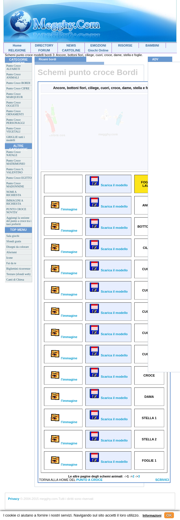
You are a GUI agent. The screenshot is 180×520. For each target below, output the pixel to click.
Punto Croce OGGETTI (13, 104)
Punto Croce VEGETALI (13, 130)
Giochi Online (98, 50)
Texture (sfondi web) (18, 274)
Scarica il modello (108, 185)
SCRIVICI (162, 479)
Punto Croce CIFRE (18, 88)
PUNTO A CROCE (89, 479)
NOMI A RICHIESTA (13, 193)
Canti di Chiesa (15, 279)
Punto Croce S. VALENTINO (15, 171)
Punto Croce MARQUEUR (14, 95)
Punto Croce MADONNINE (15, 185)
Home (17, 45)
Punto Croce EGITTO (19, 177)
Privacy (13, 498)
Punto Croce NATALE (13, 153)
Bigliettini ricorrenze (18, 268)
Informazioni (152, 515)
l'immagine (63, 209)
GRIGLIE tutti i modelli (15, 138)
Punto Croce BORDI (18, 83)
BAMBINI (152, 45)
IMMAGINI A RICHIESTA (14, 202)
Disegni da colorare (17, 246)
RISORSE (125, 45)
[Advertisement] (78, 132)
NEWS (71, 45)
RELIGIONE (17, 50)
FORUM (44, 50)
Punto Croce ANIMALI (13, 76)
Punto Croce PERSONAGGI (15, 121)
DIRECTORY (44, 45)
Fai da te (11, 263)
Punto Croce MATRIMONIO (15, 162)
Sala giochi (12, 235)
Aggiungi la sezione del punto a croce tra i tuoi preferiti (18, 221)
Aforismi (11, 252)
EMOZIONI (98, 45)
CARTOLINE (71, 50)
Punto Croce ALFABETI (13, 67)
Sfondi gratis (13, 241)
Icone (9, 257)
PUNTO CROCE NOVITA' (16, 211)
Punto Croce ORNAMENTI (15, 113)
